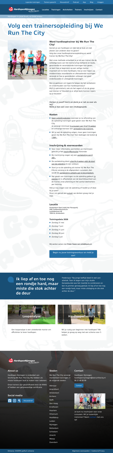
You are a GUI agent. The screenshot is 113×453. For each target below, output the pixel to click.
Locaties (45, 10)
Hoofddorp (53, 418)
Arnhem (52, 396)
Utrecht (52, 435)
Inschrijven (88, 10)
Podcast (76, 2)
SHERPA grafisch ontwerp (24, 451)
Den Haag (53, 403)
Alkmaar (52, 386)
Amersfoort (54, 389)
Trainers (78, 10)
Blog (91, 2)
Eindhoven (53, 407)
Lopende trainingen (33, 2)
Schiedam (53, 432)
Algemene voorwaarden (81, 451)
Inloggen (100, 2)
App (84, 2)
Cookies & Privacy (98, 451)
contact (93, 417)
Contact (99, 10)
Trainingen (55, 10)
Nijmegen (53, 425)
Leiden (52, 421)
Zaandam (53, 442)
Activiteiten (68, 10)
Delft (51, 400)
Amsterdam (54, 393)
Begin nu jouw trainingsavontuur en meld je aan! (73, 254)
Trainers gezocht (50, 2)
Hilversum (53, 414)
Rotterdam (53, 428)
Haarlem (53, 411)
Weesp (52, 439)
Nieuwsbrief (64, 2)
